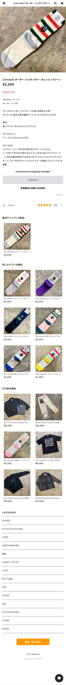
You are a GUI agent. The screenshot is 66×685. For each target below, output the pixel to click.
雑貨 (4, 554)
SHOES (5, 629)
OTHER (5, 620)
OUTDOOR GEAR (10, 612)
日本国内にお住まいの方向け (33, 188)
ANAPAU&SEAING (10, 545)
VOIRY (5, 537)
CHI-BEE (6, 520)
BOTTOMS (7, 579)
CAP (4, 587)
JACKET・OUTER (10, 562)
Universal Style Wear (12, 529)
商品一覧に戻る (33, 642)
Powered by (33, 659)
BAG (4, 604)
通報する (60, 195)
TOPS (5, 570)
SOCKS (5, 595)
